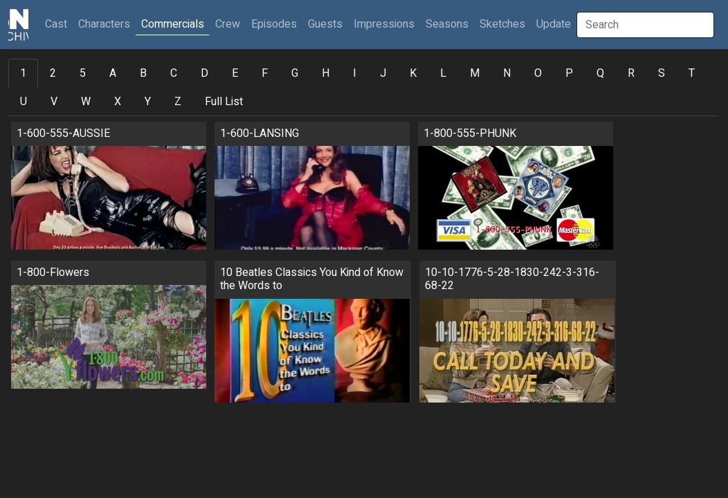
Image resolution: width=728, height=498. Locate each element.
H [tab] (325, 73)
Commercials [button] (172, 24)
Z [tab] (177, 101)
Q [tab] (600, 73)
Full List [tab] (224, 101)
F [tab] (265, 73)
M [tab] (475, 73)
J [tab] (383, 73)
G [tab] (294, 73)
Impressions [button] (384, 24)
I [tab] (354, 73)
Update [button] (553, 24)
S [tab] (661, 73)
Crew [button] (227, 24)
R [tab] (631, 73)
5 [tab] (83, 73)
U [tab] (23, 101)
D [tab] (204, 73)
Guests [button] (325, 24)
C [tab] (173, 73)
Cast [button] (59, 24)
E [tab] (235, 73)
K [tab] (413, 73)
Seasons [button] (447, 24)
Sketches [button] (502, 24)
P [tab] (569, 73)
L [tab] (443, 73)
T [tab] (692, 73)
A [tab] (112, 73)
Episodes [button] (274, 24)
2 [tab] (53, 73)
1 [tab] (23, 73)
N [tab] (507, 73)
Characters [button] (104, 24)
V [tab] (54, 101)
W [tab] (86, 101)
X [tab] (117, 101)
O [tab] (538, 73)
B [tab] (143, 73)
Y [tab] (148, 101)
